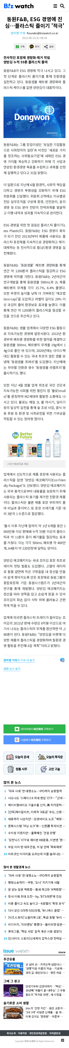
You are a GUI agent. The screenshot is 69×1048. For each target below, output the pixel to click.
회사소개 (11, 1033)
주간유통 (9, 959)
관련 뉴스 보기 (11, 669)
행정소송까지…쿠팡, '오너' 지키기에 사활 (34, 882)
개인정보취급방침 (38, 1033)
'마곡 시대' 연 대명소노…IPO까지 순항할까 (35, 791)
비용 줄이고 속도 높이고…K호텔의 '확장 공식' (36, 903)
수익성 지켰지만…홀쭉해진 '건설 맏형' (32, 833)
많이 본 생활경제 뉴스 (17, 867)
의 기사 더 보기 (19, 660)
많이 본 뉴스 (12, 782)
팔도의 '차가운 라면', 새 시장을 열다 (47, 994)
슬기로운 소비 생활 (16, 1003)
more (62, 952)
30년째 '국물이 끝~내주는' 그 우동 (45, 990)
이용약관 (22, 1033)
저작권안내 (54, 1033)
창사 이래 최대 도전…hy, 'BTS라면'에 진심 (35, 896)
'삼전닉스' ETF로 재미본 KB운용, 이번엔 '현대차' (38, 840)
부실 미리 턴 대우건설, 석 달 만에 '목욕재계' (35, 847)
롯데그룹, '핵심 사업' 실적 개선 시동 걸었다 (35, 931)
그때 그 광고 (11, 981)
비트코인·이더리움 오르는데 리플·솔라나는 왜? (37, 854)
